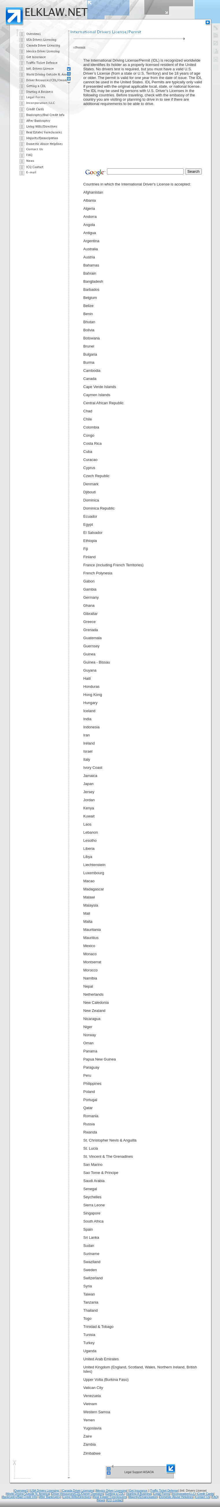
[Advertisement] (112, 123)
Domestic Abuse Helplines (176, 1497)
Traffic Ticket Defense (164, 1490)
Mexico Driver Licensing (111, 1490)
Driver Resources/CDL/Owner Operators (78, 1493)
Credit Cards (205, 1493)
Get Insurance (138, 1490)
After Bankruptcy (49, 1497)
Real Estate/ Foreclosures (109, 1497)
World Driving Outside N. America (27, 1493)
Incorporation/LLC (183, 1493)
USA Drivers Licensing (45, 1490)
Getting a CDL (115, 1493)
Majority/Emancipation (143, 1497)
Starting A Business (139, 1493)
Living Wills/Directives (77, 1497)
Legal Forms (162, 1493)
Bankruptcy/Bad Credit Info (19, 1497)
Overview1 (21, 1490)
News (101, 1500)
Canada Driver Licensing (78, 1490)
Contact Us (202, 1497)
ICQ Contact (115, 1500)
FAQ (215, 1497)
